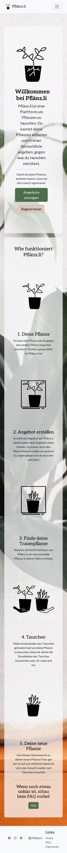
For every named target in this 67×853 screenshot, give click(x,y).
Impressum (52, 846)
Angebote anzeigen (31, 195)
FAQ (33, 805)
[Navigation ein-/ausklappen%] (57, 6)
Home (49, 838)
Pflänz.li (15, 6)
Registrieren (31, 209)
